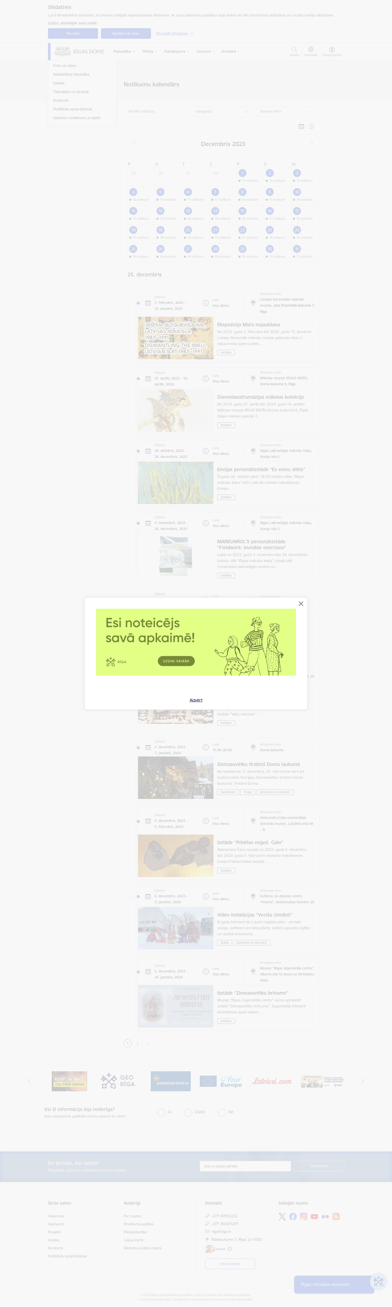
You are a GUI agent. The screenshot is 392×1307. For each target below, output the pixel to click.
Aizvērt (196, 700)
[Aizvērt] (301, 603)
